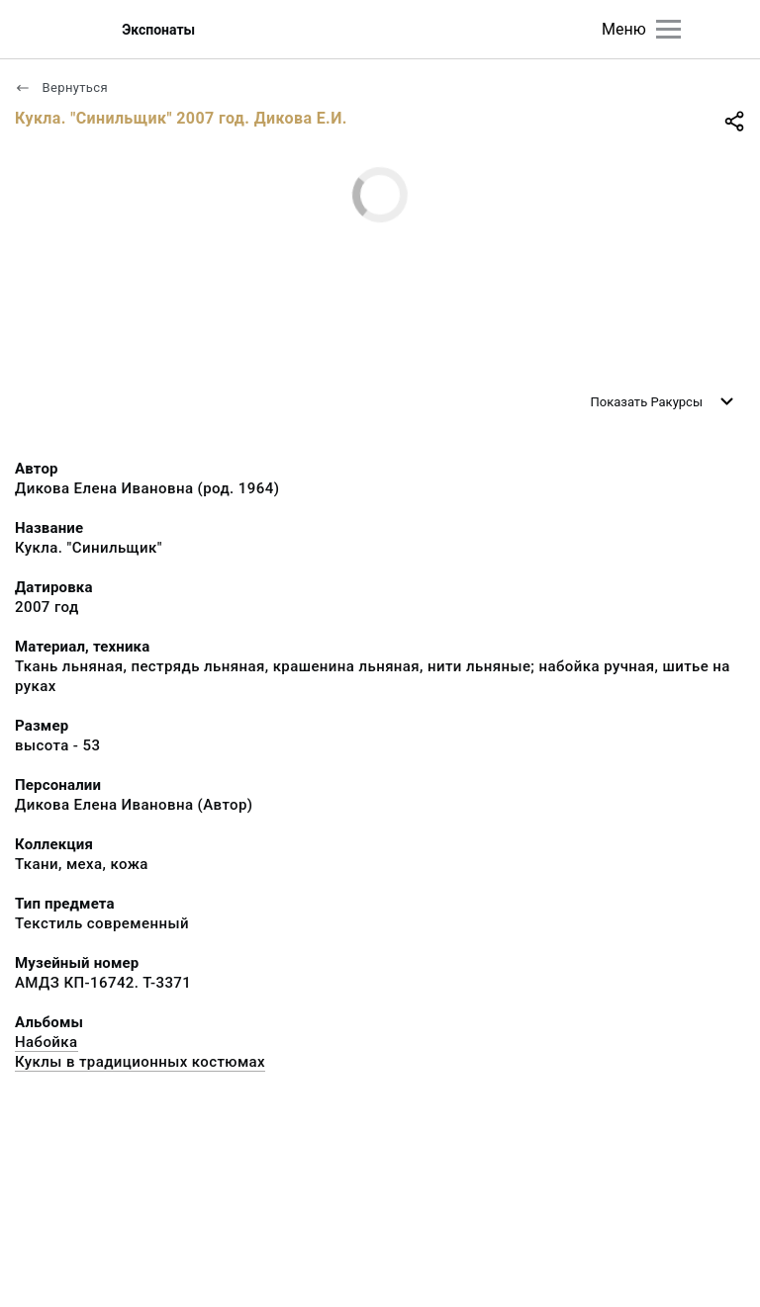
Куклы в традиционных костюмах (140, 1062)
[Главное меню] (668, 29)
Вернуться (61, 87)
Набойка (46, 1042)
